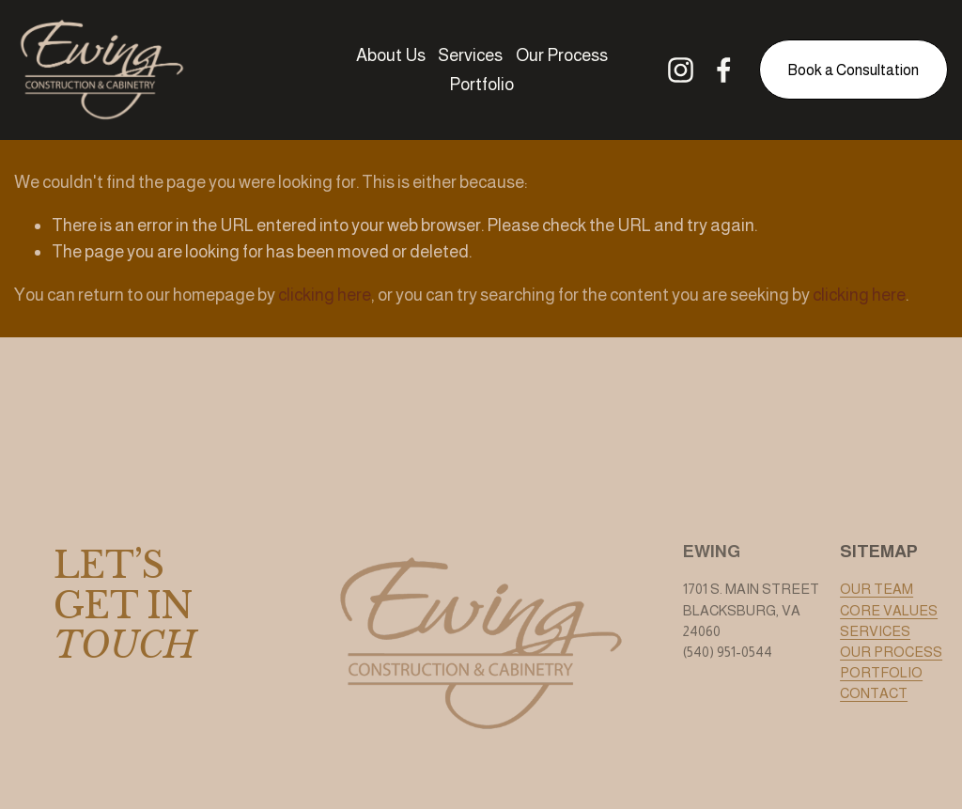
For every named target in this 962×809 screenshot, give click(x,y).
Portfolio (481, 84)
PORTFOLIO (881, 672)
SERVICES (875, 631)
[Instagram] (680, 70)
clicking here (324, 294)
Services (470, 55)
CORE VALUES (889, 610)
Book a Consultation (853, 70)
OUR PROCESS (891, 652)
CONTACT (874, 693)
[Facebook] (723, 70)
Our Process (562, 55)
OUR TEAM (876, 589)
